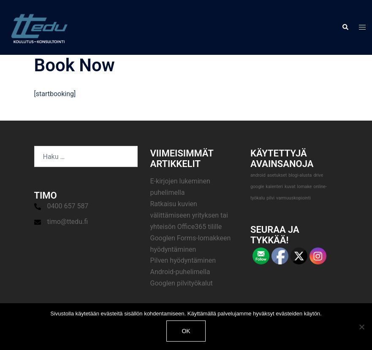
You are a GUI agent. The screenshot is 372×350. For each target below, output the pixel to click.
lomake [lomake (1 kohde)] (304, 186)
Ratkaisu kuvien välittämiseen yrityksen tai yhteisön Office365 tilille (189, 215)
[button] (345, 27)
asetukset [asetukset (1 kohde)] (277, 175)
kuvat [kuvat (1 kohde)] (290, 186)
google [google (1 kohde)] (257, 186)
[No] (361, 327)
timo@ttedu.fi (67, 222)
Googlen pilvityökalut (181, 283)
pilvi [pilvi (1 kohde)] (270, 198)
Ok (186, 331)
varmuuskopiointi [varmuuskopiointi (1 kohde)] (293, 198)
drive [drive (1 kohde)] (318, 175)
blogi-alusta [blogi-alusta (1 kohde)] (300, 175)
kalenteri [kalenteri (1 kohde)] (274, 186)
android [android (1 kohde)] (258, 175)
